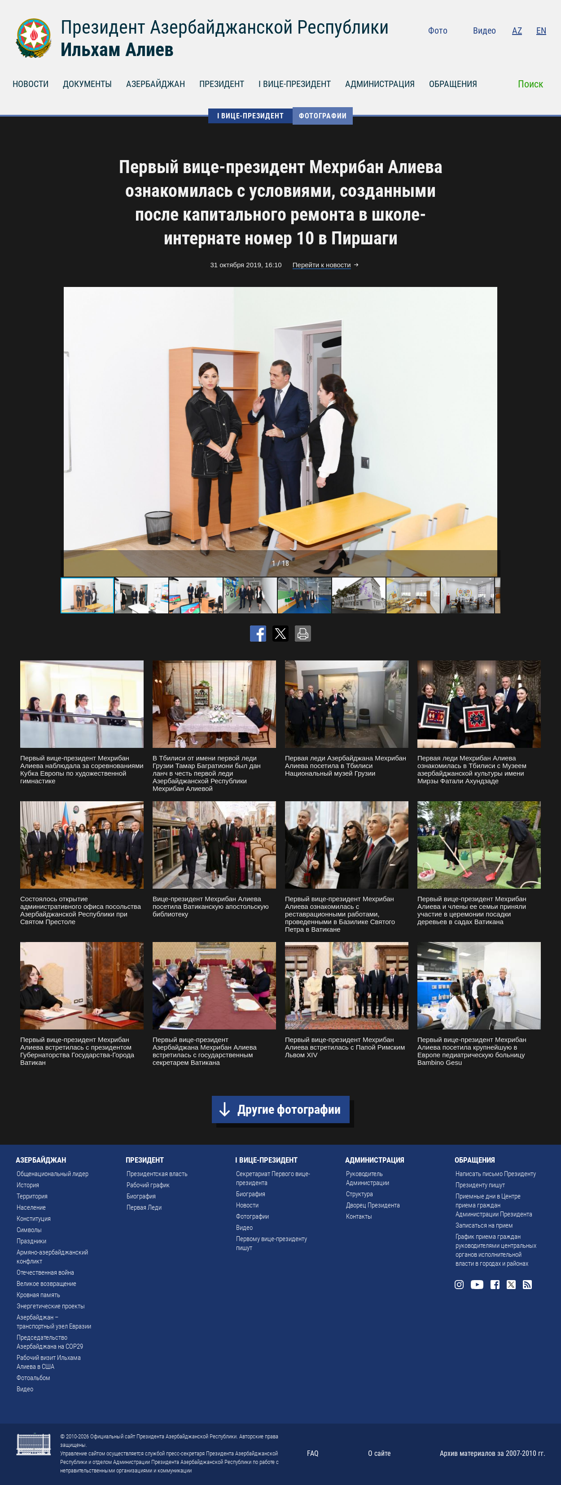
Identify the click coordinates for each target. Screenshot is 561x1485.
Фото (437, 30)
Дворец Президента (373, 1205)
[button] (492, 432)
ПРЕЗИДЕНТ (221, 83)
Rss (540, 49)
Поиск (530, 84)
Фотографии (322, 116)
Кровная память (38, 1295)
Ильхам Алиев (117, 50)
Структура (359, 1194)
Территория (32, 1196)
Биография (141, 1196)
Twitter (523, 49)
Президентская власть (157, 1174)
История (28, 1185)
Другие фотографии (289, 1109)
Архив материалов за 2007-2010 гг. (492, 1453)
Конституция (34, 1219)
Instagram (467, 49)
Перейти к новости (322, 265)
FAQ (313, 1453)
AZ (517, 30)
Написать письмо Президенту (496, 1174)
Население (31, 1207)
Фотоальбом (33, 1378)
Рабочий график (148, 1185)
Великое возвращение (46, 1284)
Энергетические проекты (51, 1306)
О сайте (379, 1453)
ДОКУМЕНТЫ (87, 83)
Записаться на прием (484, 1225)
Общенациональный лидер (52, 1174)
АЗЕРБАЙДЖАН (155, 83)
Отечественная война (45, 1272)
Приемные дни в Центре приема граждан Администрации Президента (494, 1205)
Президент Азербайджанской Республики (225, 27)
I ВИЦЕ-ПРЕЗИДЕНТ (295, 83)
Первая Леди (144, 1207)
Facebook (505, 49)
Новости (247, 1205)
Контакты (359, 1216)
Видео (484, 30)
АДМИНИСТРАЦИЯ (380, 83)
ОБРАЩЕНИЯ (453, 83)
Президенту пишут (480, 1185)
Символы (29, 1230)
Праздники (31, 1241)
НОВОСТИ (30, 83)
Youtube (486, 49)
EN (541, 30)
